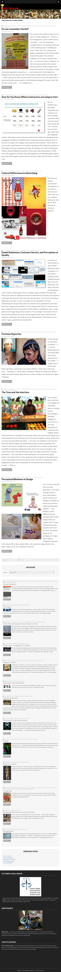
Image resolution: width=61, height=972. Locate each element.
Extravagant (7, 607)
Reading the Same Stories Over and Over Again (19, 812)
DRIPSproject (27, 935)
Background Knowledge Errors (22, 581)
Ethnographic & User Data (34, 25)
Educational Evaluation (8, 858)
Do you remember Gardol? (15, 29)
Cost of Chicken (32, 949)
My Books (19, 739)
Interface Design (36, 389)
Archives (5, 572)
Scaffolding (23, 829)
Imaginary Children (9, 662)
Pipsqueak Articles (46, 25)
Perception (44, 389)
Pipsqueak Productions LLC (9, 859)
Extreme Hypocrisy (11, 334)
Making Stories (8, 831)
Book (5, 739)
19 (27, 560)
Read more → (7, 87)
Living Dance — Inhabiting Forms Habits (16, 645)
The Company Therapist (8, 861)
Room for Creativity (10, 764)
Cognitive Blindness (8, 332)
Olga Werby (5, 31)
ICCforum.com (26, 901)
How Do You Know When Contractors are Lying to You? (30, 97)
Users (37, 250)
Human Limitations (9, 584)
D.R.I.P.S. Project (7, 856)
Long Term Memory (18, 622)
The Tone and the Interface (15, 392)
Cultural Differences (22, 25)
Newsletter (48, 581)
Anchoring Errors (9, 581)
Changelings (7, 791)
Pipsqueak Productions (43, 900)
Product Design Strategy (29, 250)
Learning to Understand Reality (13, 683)
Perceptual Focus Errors (22, 477)
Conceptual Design (21, 95)
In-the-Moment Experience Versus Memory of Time (20, 624)
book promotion (8, 605)
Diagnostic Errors (43, 95)
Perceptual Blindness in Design (17, 479)
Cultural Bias (16, 171)
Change (5, 741)
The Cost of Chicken (7, 863)
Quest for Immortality (10, 698)
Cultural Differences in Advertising (19, 173)
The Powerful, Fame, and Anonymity (15, 720)
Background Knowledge (9, 25)
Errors (43, 581)
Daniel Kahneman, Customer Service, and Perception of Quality (30, 253)
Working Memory (24, 762)
